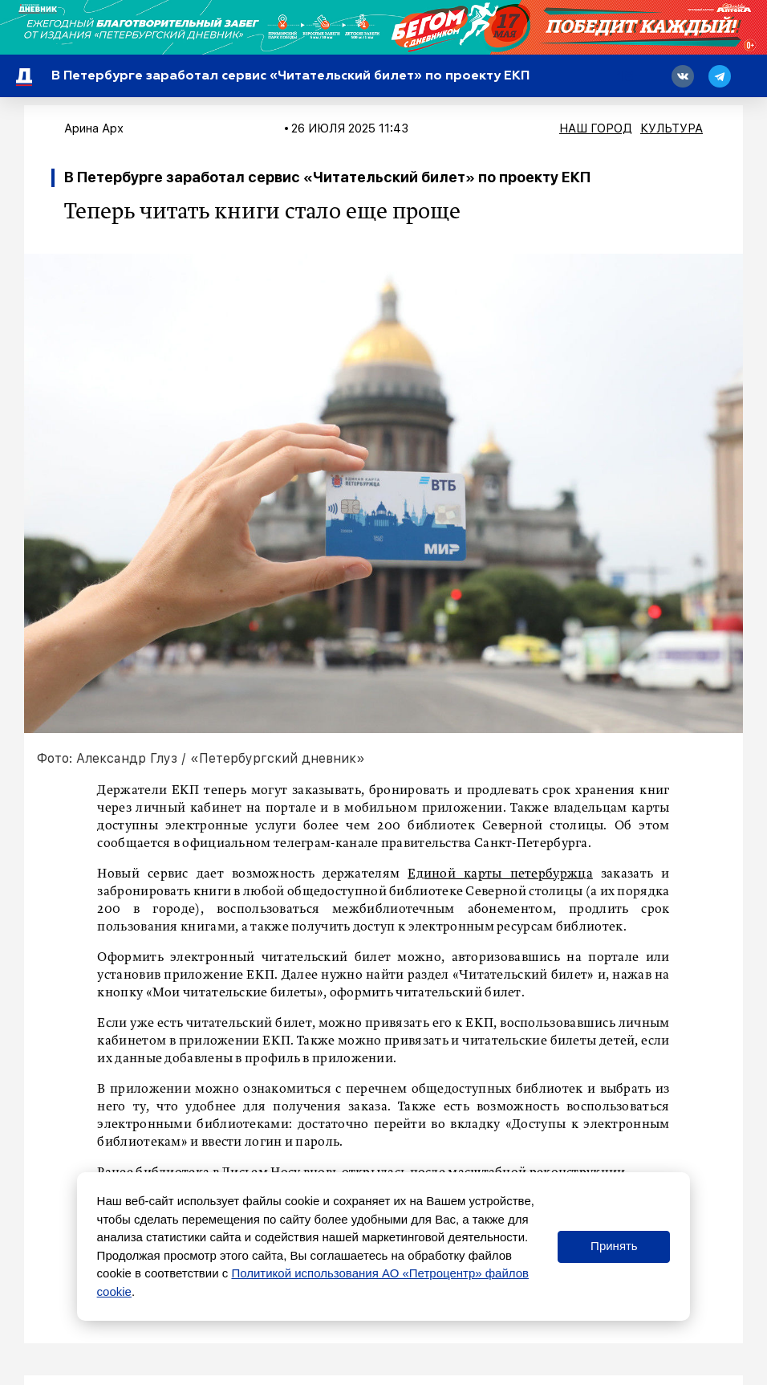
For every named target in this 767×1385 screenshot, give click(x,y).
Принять (614, 1246)
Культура (671, 128)
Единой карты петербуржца (500, 874)
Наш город (595, 128)
